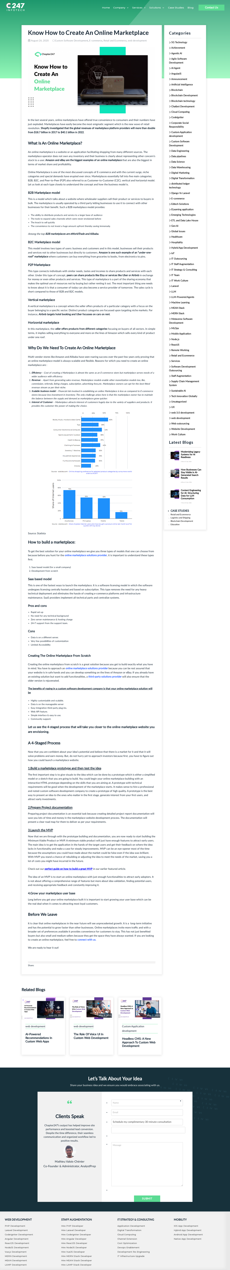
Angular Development (16, 1239)
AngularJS (176, 74)
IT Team (175, 275)
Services (137, 7)
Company (119, 7)
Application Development (131, 1226)
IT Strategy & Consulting (184, 270)
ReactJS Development (17, 1243)
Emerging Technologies (183, 215)
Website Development (183, 429)
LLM (173, 292)
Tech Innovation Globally (184, 396)
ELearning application (182, 209)
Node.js (175, 339)
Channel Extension (127, 1239)
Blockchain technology (183, 101)
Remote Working (180, 350)
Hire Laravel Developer (73, 1230)
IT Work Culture (179, 281)
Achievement (178, 48)
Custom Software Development (71, 40)
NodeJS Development (17, 1247)
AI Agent (175, 68)
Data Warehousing (181, 167)
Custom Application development (133, 1028)
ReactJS (175, 345)
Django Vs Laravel (180, 193)
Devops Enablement (128, 1247)
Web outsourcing (180, 423)
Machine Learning (180, 302)
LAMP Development (16, 1264)
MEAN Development (16, 1260)
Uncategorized (178, 402)
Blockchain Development (184, 95)
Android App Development (188, 1234)
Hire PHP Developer (72, 1226)
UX (173, 407)
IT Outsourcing (179, 259)
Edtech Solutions (180, 204)
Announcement (179, 79)
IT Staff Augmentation (182, 264)
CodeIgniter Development (19, 1234)
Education (173, 520)
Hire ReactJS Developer (74, 1243)
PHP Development (15, 1226)
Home (106, 7)
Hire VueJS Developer (73, 1251)
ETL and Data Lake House (184, 220)
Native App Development (187, 1239)
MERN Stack (177, 313)
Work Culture (178, 434)
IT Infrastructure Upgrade (131, 1256)
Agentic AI (176, 53)
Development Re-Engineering (133, 1251)
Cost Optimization (127, 1243)
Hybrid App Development (184, 248)
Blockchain (177, 90)
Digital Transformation (182, 178)
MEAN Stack (177, 308)
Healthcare (176, 237)
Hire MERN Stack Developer (76, 1256)
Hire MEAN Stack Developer (76, 1260)
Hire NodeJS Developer (74, 1247)
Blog (191, 7)
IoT (172, 253)
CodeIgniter (177, 117)
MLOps (175, 328)
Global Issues (178, 231)
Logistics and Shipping (176, 516)
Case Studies (176, 7)
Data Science (178, 162)
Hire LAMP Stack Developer (76, 1264)
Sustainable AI (178, 391)
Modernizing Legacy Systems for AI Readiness (190, 454)
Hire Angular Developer (73, 1239)
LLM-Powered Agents (182, 297)
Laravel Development (16, 1230)
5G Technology (179, 42)
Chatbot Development (182, 106)
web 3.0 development (182, 413)
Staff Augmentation (181, 376)
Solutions (155, 7)
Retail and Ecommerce (115, 40)
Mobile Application (181, 334)
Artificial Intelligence (182, 84)
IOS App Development (186, 1226)
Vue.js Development (16, 1251)
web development (137, 40)
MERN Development (16, 1256)
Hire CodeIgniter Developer (76, 1234)
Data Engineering (180, 151)
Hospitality (177, 242)
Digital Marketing (180, 173)
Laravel (175, 286)
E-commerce (95, 40)
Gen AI (174, 226)
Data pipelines (178, 156)
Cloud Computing (180, 112)
